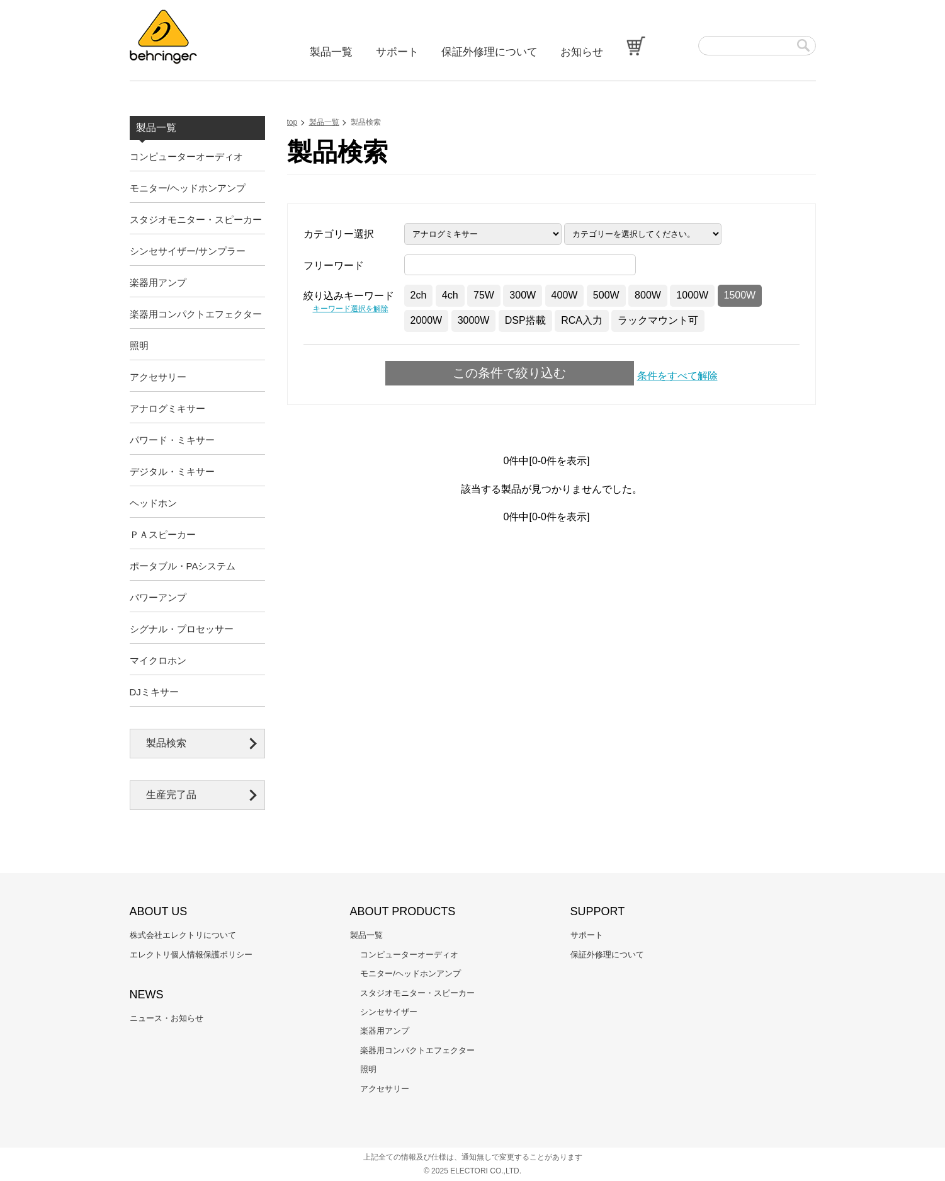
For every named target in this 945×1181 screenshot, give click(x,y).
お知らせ (581, 52)
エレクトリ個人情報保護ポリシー (191, 954)
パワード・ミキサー (172, 440)
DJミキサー (154, 692)
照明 (139, 345)
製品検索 (166, 743)
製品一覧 (331, 52)
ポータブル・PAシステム (183, 566)
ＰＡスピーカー (163, 534)
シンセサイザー (388, 1012)
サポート (397, 52)
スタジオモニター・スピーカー (196, 219)
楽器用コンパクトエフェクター (196, 314)
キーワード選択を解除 (350, 308)
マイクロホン (158, 660)
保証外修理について (489, 52)
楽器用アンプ (158, 282)
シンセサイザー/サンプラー (188, 251)
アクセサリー (158, 377)
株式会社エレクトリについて (183, 935)
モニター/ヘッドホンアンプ (188, 188)
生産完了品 (171, 794)
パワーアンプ (158, 597)
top (292, 122)
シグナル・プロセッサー (182, 629)
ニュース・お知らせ (166, 1018)
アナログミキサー (167, 408)
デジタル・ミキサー (172, 471)
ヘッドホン (153, 503)
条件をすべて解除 (677, 375)
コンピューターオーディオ (186, 156)
